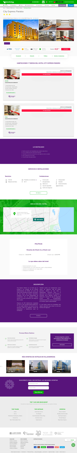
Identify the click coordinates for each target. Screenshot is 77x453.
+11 (71, 35)
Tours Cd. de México (13, 443)
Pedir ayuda (62, 344)
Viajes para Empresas (24, 442)
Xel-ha (15, 413)
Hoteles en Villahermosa (10, 8)
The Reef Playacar (62, 417)
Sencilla (6, 81)
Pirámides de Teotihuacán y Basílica (15, 415)
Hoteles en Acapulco (13, 448)
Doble (6, 117)
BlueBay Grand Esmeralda (62, 413)
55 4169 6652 (69, 108)
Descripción (18, 56)
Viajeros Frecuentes (24, 440)
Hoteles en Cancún (13, 440)
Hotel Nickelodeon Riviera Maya (38, 415)
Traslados (22, 448)
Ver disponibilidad (46, 74)
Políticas (45, 56)
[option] (15, 367)
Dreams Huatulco (62, 411)
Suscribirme (38, 392)
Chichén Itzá (15, 417)
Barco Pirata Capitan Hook (15, 419)
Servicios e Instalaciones (59, 56)
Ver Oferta (66, 49)
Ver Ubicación (35, 18)
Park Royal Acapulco (62, 415)
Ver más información (11, 92)
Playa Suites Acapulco (62, 419)
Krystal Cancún (39, 419)
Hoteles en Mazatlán (13, 442)
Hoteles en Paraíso (19, 8)
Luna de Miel (22, 445)
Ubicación (32, 56)
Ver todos (38, 192)
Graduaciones (23, 443)
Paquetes (22, 446)
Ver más (38, 315)
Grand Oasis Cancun (39, 411)
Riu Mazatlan (38, 413)
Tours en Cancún (13, 445)
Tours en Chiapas (13, 446)
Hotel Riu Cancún (38, 417)
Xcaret (15, 411)
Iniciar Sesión (59, 1)
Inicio (4, 8)
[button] (30, 5)
